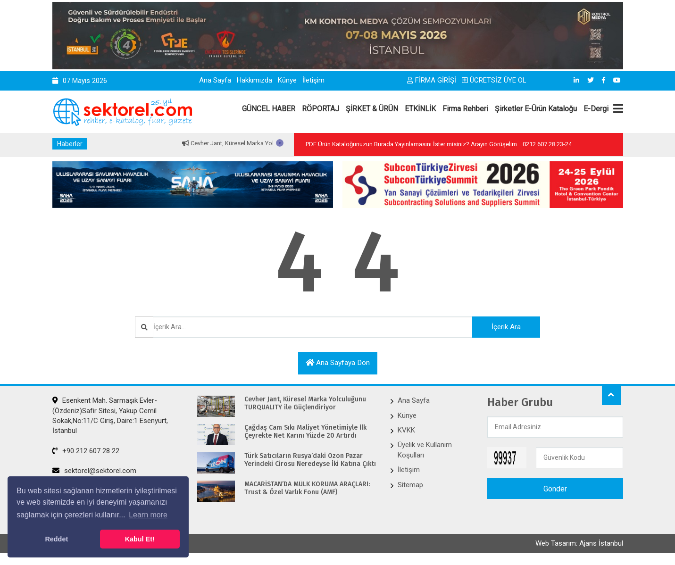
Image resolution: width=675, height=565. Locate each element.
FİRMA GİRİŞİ (431, 80)
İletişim (313, 80)
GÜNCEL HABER (268, 108)
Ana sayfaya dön (338, 362)
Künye (287, 80)
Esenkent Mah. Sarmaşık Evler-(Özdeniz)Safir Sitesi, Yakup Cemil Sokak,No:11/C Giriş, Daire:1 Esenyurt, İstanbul (110, 416)
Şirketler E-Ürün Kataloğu (536, 108)
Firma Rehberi (465, 108)
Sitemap (410, 485)
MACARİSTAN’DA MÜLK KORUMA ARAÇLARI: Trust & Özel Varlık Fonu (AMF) (307, 489)
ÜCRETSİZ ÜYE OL (494, 80)
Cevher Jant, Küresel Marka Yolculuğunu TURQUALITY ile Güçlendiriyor (305, 404)
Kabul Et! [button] (140, 539)
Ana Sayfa (215, 80)
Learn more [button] (148, 515)
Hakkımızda (254, 80)
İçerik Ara (501, 326)
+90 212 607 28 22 (85, 451)
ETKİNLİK (420, 108)
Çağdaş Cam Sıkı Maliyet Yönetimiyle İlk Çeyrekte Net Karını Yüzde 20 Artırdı (305, 432)
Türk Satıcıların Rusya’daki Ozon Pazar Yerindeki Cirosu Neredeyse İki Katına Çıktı (310, 460)
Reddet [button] (56, 539)
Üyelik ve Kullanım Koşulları (425, 450)
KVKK (406, 430)
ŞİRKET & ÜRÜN (372, 108)
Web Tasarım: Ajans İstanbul (579, 544)
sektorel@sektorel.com (94, 471)
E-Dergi (595, 108)
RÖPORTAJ (320, 108)
